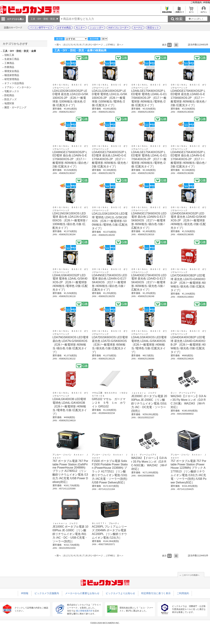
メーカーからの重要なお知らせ (82, 593)
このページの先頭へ (190, 575)
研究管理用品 (11, 79)
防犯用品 (9, 95)
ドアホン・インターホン (17, 87)
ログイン (203, 11)
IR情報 (206, 2)
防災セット (153, 27)
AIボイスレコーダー (118, 27)
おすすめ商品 (64, 27)
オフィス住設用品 (14, 83)
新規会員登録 (167, 11)
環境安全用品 (11, 71)
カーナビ (138, 27)
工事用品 (9, 63)
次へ (119, 44)
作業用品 (9, 67)
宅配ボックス (11, 91)
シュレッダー (96, 27)
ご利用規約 (196, 2)
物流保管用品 (11, 75)
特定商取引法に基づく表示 (156, 593)
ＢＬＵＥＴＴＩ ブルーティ (105, 523)
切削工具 (9, 55)
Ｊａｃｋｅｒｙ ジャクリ (143, 393)
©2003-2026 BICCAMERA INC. (105, 623)
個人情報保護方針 (84, 611)
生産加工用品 (11, 59)
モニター (80, 27)
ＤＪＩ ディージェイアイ (183, 393)
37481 (110, 44)
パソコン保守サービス (41, 27)
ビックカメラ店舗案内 (46, 593)
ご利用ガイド (179, 11)
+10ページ (97, 44)
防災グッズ (10, 99)
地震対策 (9, 103)
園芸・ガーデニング (15, 107)
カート (191, 11)
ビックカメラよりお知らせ (120, 593)
